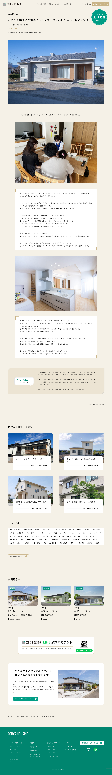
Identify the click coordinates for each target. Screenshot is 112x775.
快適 (95, 540)
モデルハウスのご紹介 (16, 753)
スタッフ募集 (51, 753)
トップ (10, 717)
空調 (37, 530)
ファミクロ (35, 536)
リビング (45, 536)
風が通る (81, 543)
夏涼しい (14, 540)
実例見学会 (67, 4)
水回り (72, 530)
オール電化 (53, 533)
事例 (79, 530)
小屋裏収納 (86, 540)
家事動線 (76, 540)
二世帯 (54, 536)
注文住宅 (97, 530)
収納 (69, 536)
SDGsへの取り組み (53, 756)
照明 (44, 543)
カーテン (64, 533)
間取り (17, 29)
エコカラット (42, 533)
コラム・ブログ (78, 4)
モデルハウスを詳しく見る (24, 699)
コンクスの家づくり (40, 4)
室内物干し (65, 540)
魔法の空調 (28, 530)
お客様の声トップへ (16, 556)
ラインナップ (13, 749)
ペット (51, 530)
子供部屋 (56, 540)
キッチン (73, 533)
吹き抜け (78, 536)
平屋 (10, 29)
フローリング (61, 530)
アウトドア (30, 533)
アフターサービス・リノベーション (15, 760)
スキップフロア (96, 533)
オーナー (87, 530)
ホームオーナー (16, 530)
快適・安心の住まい (15, 746)
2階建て (20, 533)
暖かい (20, 543)
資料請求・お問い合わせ (100, 4)
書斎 (27, 543)
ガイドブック (13, 756)
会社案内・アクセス (53, 743)
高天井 (90, 543)
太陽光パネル (31, 540)
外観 (22, 540)
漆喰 (44, 530)
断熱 (12, 543)
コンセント (83, 533)
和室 (85, 536)
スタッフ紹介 (51, 746)
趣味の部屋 (63, 543)
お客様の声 (58, 4)
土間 (92, 536)
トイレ (13, 536)
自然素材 (53, 543)
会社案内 (88, 4)
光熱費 (62, 536)
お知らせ (68, 743)
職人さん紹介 (51, 749)
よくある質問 (69, 746)
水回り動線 (36, 543)
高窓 (97, 543)
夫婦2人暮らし (44, 540)
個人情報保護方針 (70, 750)
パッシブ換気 (23, 536)
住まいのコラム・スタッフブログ (36, 755)
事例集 (51, 4)
